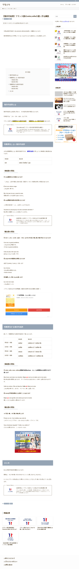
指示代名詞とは (14, 75)
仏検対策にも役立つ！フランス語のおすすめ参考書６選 (31, 218)
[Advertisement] (28, 53)
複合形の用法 (15, 81)
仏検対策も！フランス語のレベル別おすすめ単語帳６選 (31, 488)
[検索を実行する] (75, 16)
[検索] (76, 1)
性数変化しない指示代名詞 (17, 77)
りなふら (6, 4)
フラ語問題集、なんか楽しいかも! (26, 295)
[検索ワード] (66, 16)
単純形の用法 (15, 79)
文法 (10, 18)
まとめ (11, 91)
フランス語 (6, 18)
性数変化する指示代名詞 (16, 84)
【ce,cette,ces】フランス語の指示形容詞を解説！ (30, 127)
